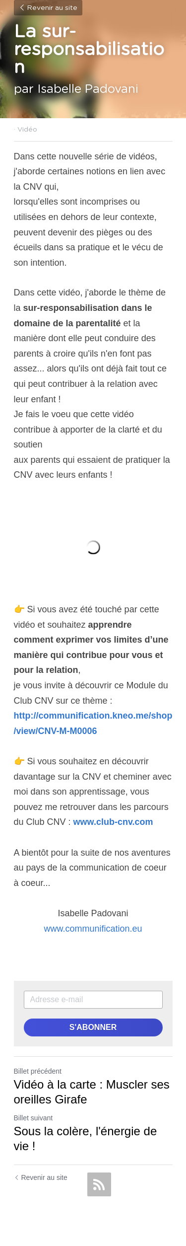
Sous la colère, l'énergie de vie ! (85, 1138)
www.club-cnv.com (113, 822)
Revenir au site (48, 7)
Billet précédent (38, 1071)
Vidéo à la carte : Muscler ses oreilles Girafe (92, 1092)
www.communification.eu (93, 929)
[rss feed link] (99, 1184)
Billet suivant (33, 1118)
